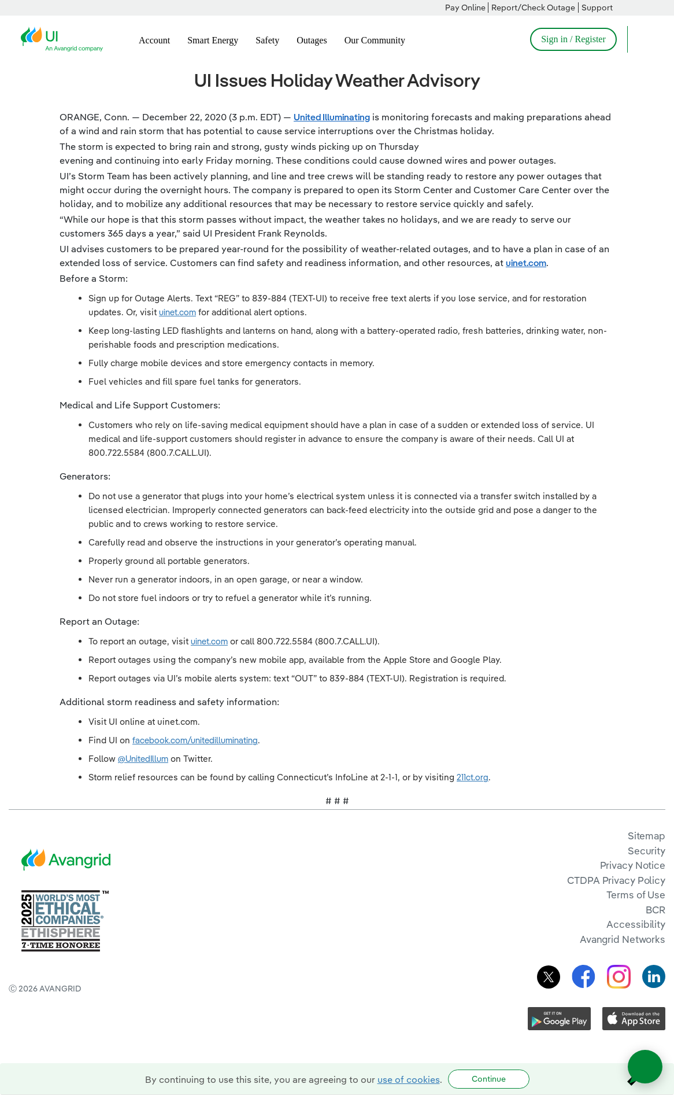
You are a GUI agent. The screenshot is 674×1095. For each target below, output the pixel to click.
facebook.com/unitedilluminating (195, 740)
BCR (655, 910)
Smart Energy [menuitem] (212, 40)
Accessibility (635, 924)
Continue (489, 1079)
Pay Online (465, 7)
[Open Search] (641, 39)
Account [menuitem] (154, 40)
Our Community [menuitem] (375, 40)
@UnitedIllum (143, 758)
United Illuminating (332, 117)
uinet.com (526, 262)
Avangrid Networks (622, 939)
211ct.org (472, 777)
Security (646, 851)
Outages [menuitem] (312, 40)
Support (597, 7)
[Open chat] (645, 1066)
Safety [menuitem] (267, 40)
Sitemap (646, 835)
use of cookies (408, 1079)
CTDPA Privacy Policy (616, 880)
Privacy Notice (632, 865)
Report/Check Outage (533, 7)
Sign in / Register (573, 39)
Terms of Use (635, 894)
